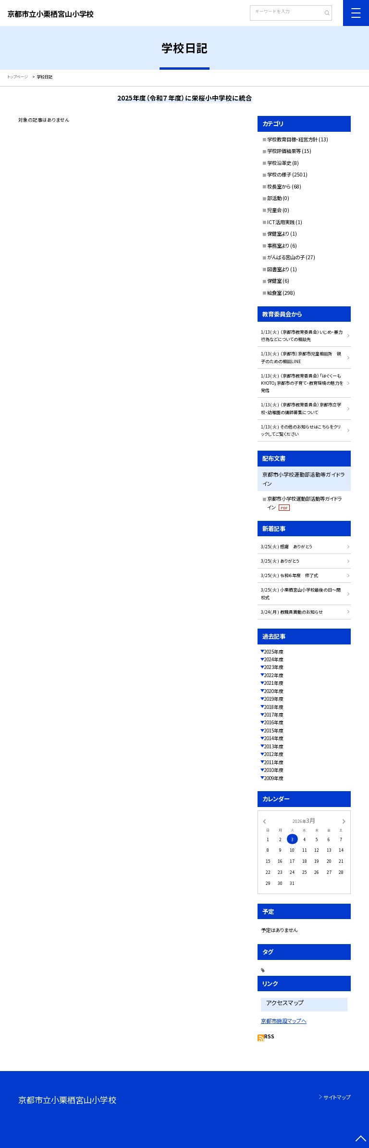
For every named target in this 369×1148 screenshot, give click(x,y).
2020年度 (273, 691)
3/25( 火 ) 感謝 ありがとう (286, 546)
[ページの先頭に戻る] (360, 1139)
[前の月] (264, 820)
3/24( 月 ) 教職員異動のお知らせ (292, 612)
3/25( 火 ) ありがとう (280, 561)
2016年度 (273, 722)
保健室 (274, 280)
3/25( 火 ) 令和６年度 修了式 (289, 575)
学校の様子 (279, 174)
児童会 (274, 210)
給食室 (274, 292)
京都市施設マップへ (284, 1020)
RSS (269, 1036)
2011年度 (273, 762)
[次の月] (344, 820)
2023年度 (273, 667)
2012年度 (273, 754)
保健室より (278, 233)
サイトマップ (337, 1097)
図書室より (278, 269)
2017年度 (273, 714)
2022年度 (273, 675)
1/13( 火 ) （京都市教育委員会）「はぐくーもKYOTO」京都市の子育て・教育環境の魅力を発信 (302, 383)
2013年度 (273, 746)
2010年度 (273, 770)
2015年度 (273, 730)
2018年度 (273, 707)
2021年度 (273, 683)
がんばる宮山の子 (286, 257)
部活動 (274, 198)
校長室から (279, 186)
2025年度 (273, 651)
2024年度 (273, 659)
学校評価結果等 (284, 150)
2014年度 (273, 738)
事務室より (278, 245)
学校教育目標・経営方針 (292, 139)
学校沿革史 (279, 162)
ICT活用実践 (281, 222)
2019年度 (273, 698)
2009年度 (273, 778)
